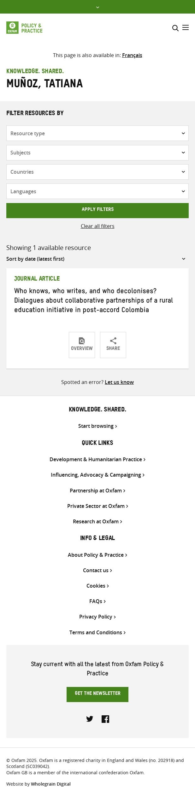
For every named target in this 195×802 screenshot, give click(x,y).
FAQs (95, 601)
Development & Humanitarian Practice (96, 459)
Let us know (119, 382)
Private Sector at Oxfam (96, 506)
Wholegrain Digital (51, 784)
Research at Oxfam (96, 522)
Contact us (96, 570)
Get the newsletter (98, 694)
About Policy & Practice (96, 555)
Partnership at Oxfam (96, 491)
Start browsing (96, 426)
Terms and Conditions (95, 633)
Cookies (95, 586)
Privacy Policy (95, 617)
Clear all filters (98, 226)
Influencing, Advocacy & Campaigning (96, 475)
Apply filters (98, 210)
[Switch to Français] (132, 55)
